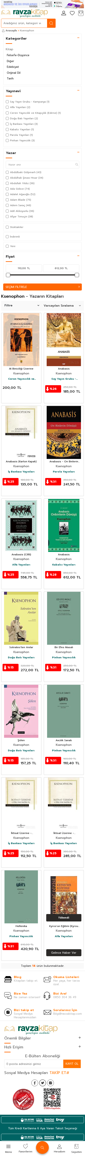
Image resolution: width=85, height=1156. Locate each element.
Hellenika (21, 926)
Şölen (21, 740)
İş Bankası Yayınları (21, 472)
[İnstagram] (50, 1083)
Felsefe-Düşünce (18, 55)
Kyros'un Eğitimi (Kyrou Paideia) (63, 926)
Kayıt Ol (72, 1064)
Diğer (10, 61)
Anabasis (64, 369)
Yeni (10, 246)
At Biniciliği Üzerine (21, 369)
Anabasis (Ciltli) (21, 554)
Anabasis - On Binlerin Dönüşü (63, 461)
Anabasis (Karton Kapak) (21, 461)
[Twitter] (42, 1083)
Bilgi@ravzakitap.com (67, 1014)
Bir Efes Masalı (64, 647)
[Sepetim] (81, 13)
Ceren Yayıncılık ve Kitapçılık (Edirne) (21, 379)
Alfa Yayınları (21, 565)
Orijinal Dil (13, 73)
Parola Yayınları (64, 472)
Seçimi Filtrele (42, 287)
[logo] (24, 13)
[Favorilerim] (72, 13)
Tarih (10, 78)
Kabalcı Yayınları (63, 565)
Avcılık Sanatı (64, 740)
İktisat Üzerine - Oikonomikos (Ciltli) (64, 833)
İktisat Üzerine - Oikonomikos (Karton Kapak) (21, 833)
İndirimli (13, 237)
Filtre (21, 305)
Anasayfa (9, 30)
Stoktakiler (14, 227)
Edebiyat (13, 67)
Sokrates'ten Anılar (21, 647)
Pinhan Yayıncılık (64, 657)
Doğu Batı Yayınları (21, 657)
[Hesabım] (64, 13)
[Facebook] (34, 1083)
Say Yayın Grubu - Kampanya (63, 379)
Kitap (9, 49)
